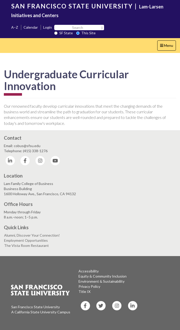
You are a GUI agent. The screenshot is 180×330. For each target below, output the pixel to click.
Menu (168, 47)
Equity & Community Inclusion (102, 276)
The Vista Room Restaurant (26, 245)
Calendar (31, 27)
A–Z (14, 27)
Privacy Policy (89, 286)
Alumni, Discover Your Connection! (32, 235)
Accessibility (88, 271)
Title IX (84, 291)
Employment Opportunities (26, 240)
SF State (63, 33)
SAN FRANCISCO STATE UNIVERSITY (72, 6)
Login (47, 27)
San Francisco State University (35, 307)
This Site (86, 33)
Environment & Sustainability (101, 281)
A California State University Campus (40, 312)
